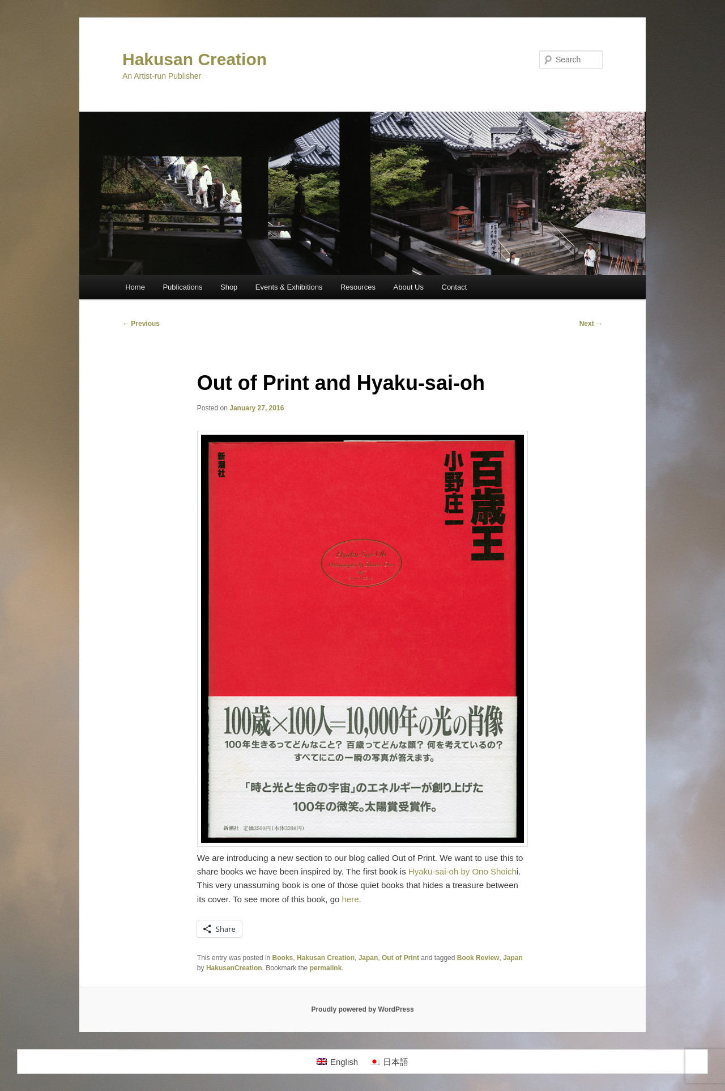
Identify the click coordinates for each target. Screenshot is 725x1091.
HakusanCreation (234, 968)
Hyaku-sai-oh (433, 871)
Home (135, 287)
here (350, 899)
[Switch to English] (337, 1061)
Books (282, 958)
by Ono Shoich (488, 871)
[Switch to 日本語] (389, 1061)
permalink (326, 968)
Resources (358, 287)
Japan (368, 958)
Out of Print (400, 958)
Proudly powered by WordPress (362, 1009)
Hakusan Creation (194, 59)
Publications (182, 287)
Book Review (478, 958)
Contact (454, 287)
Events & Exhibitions (289, 287)
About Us (409, 287)
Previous (141, 324)
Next (591, 324)
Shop (228, 287)
